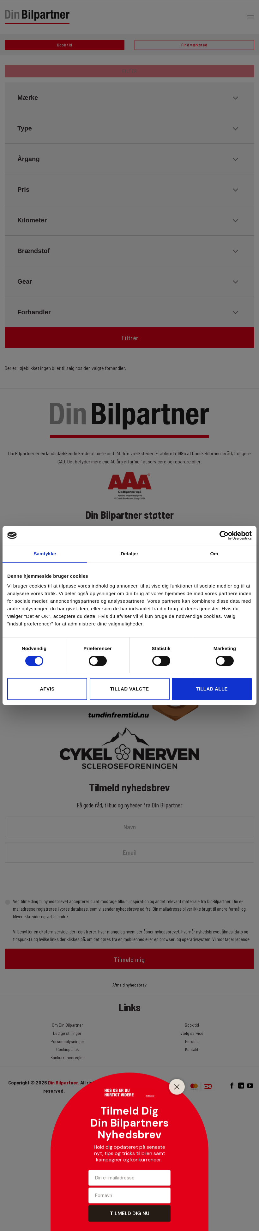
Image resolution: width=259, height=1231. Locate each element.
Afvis (47, 688)
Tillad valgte (129, 688)
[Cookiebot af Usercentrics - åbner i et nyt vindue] (224, 535)
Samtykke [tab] (45, 553)
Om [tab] (214, 553)
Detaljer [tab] (129, 553)
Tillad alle (212, 688)
